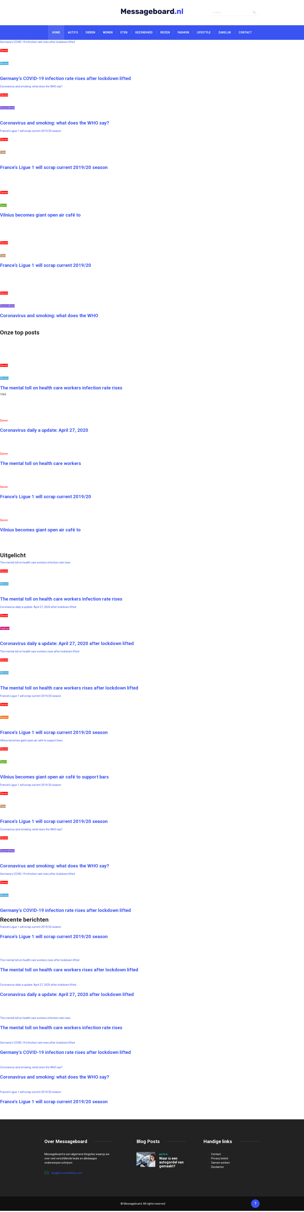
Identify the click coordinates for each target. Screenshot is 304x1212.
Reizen (165, 33)
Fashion (183, 33)
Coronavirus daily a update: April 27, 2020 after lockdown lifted (38, 608)
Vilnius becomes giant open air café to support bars (31, 741)
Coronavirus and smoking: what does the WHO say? (31, 87)
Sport (3, 206)
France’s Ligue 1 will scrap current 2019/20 (45, 266)
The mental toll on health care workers (40, 464)
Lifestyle (204, 33)
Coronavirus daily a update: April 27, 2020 (44, 431)
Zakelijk (224, 33)
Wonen (108, 33)
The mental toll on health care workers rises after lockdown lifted (39, 652)
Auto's (163, 1155)
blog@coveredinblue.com (63, 1174)
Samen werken (220, 1163)
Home (56, 33)
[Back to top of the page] (255, 1204)
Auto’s (73, 33)
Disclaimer (217, 1168)
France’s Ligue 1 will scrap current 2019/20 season (30, 132)
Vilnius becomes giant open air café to (40, 216)
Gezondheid (144, 33)
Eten (123, 33)
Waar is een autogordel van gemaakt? (171, 1163)
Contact (245, 33)
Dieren (90, 33)
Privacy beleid (219, 1159)
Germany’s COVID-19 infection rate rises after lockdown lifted (37, 43)
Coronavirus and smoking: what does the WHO (49, 317)
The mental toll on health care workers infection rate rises (61, 389)
